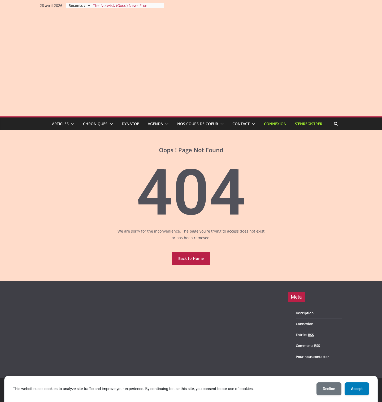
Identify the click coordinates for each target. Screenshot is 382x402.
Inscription (305, 313)
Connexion (275, 123)
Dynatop (130, 123)
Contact (241, 123)
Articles (60, 123)
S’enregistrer (308, 123)
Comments (308, 345)
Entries (305, 334)
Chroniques (95, 123)
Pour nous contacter (312, 356)
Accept (357, 389)
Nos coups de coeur (197, 123)
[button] (72, 124)
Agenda (155, 123)
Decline (329, 389)
